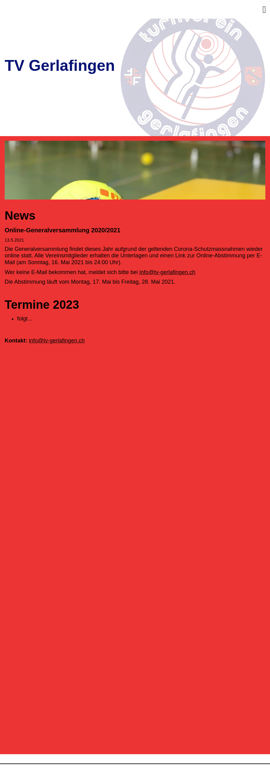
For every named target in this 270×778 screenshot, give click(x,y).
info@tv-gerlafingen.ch (167, 272)
